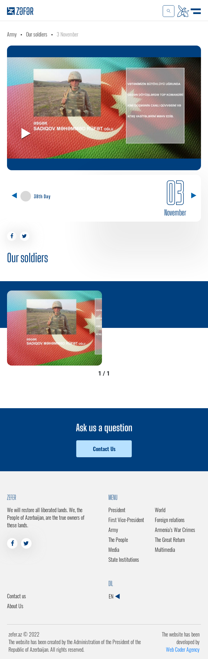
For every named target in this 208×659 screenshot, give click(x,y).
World (160, 510)
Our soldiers (36, 34)
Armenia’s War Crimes (175, 529)
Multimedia (165, 549)
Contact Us (104, 449)
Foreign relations (170, 520)
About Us (15, 606)
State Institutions (123, 559)
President (116, 510)
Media (113, 549)
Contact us (16, 596)
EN (114, 596)
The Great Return (170, 539)
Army (12, 34)
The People (118, 539)
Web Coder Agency (183, 649)
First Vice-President (126, 520)
